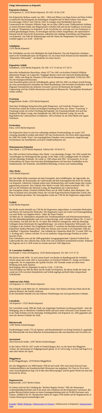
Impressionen (85, 404)
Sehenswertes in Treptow (43, 404)
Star (11, 406)
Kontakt (12, 404)
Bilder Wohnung (25, 404)
